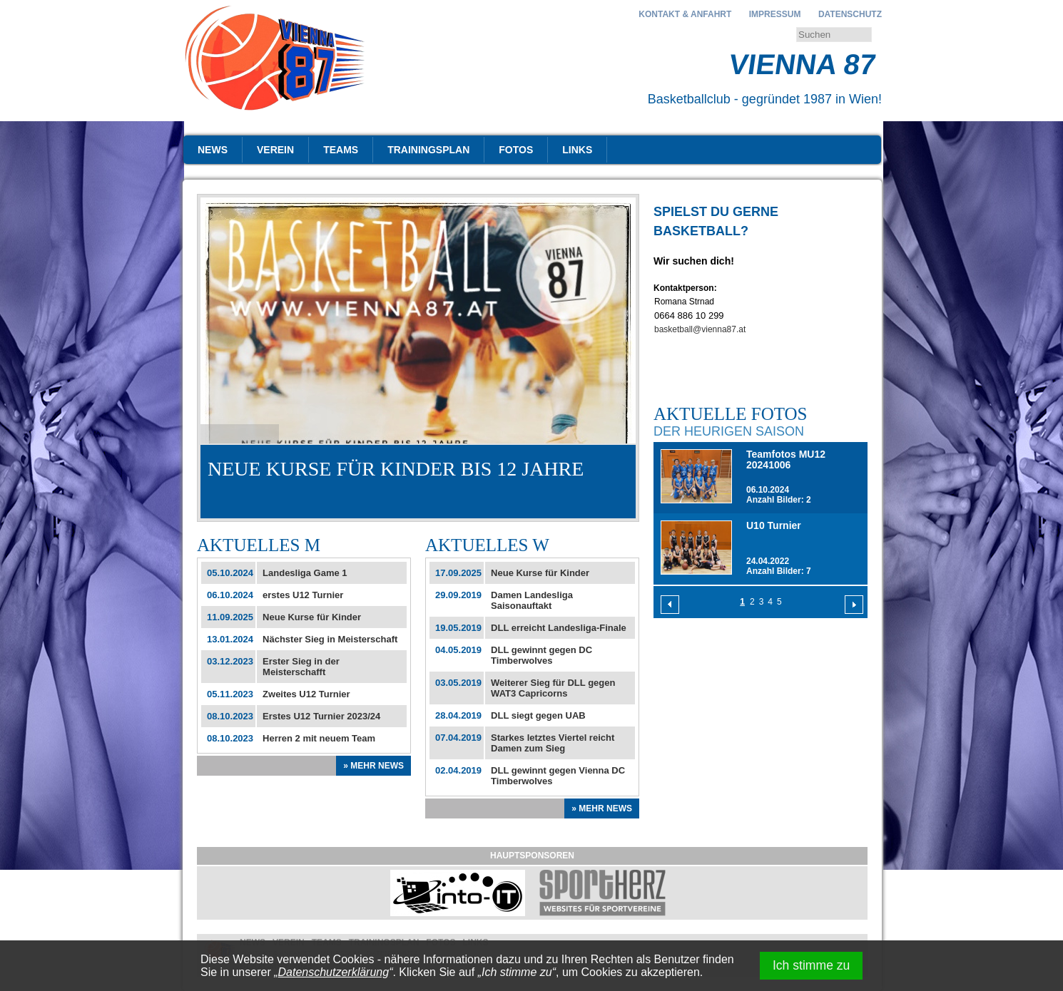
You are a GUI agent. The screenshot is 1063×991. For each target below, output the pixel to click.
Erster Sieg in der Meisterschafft (301, 666)
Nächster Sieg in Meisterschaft (330, 639)
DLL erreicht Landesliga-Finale (558, 627)
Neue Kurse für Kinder (312, 617)
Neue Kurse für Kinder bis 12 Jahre (396, 469)
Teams (340, 149)
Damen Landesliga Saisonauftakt (532, 600)
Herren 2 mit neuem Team (319, 738)
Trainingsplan (428, 149)
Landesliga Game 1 (305, 573)
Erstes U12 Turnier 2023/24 (321, 716)
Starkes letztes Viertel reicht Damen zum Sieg (552, 743)
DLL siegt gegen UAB (538, 715)
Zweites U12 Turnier (306, 694)
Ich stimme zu (811, 965)
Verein (275, 149)
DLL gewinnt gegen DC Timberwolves (541, 655)
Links (577, 149)
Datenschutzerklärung (334, 972)
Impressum (775, 14)
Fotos (516, 149)
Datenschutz (850, 14)
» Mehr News (373, 766)
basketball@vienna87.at (700, 329)
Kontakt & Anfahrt (685, 14)
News (213, 149)
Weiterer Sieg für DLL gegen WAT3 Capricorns (553, 688)
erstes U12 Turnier (303, 595)
